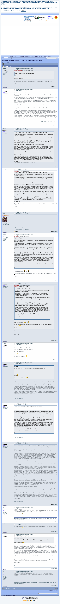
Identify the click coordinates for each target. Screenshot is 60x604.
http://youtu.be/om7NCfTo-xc (19, 215)
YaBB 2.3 (35, 597)
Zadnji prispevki (22, 56)
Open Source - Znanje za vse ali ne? (19, 60)
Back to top (4, 87)
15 (8, 588)
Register (18, 19)
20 (14, 588)
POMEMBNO (12, 56)
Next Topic (55, 62)
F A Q (17, 56)
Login (14, 19)
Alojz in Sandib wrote (18, 70)
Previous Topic (50, 62)
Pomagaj (45, 56)
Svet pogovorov (5, 60)
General (10, 60)
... (7, 588)
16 (9, 588)
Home (6, 58)
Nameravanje (35, 56)
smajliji (49, 56)
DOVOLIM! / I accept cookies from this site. (11, 10)
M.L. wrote (16, 131)
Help (9, 58)
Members (18, 58)
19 (13, 588)
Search (14, 58)
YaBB (23, 598)
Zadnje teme (29, 56)
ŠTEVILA (40, 56)
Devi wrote (16, 536)
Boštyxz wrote (17, 71)
